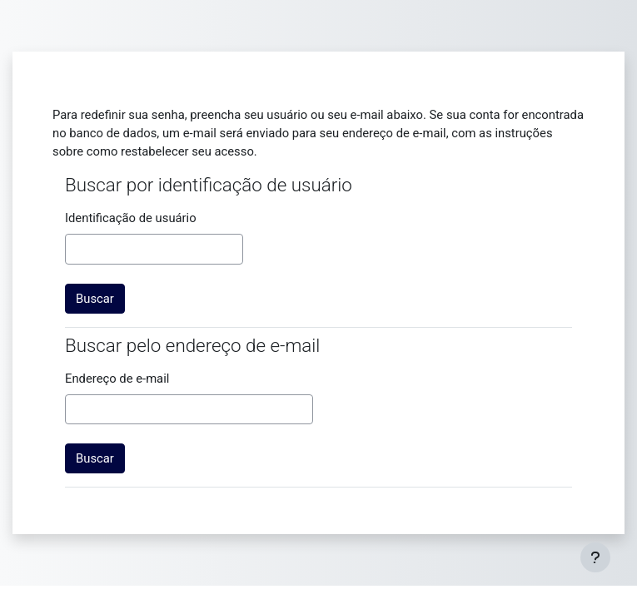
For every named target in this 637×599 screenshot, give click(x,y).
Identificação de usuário (131, 217)
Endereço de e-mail (117, 378)
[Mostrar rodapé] (595, 557)
